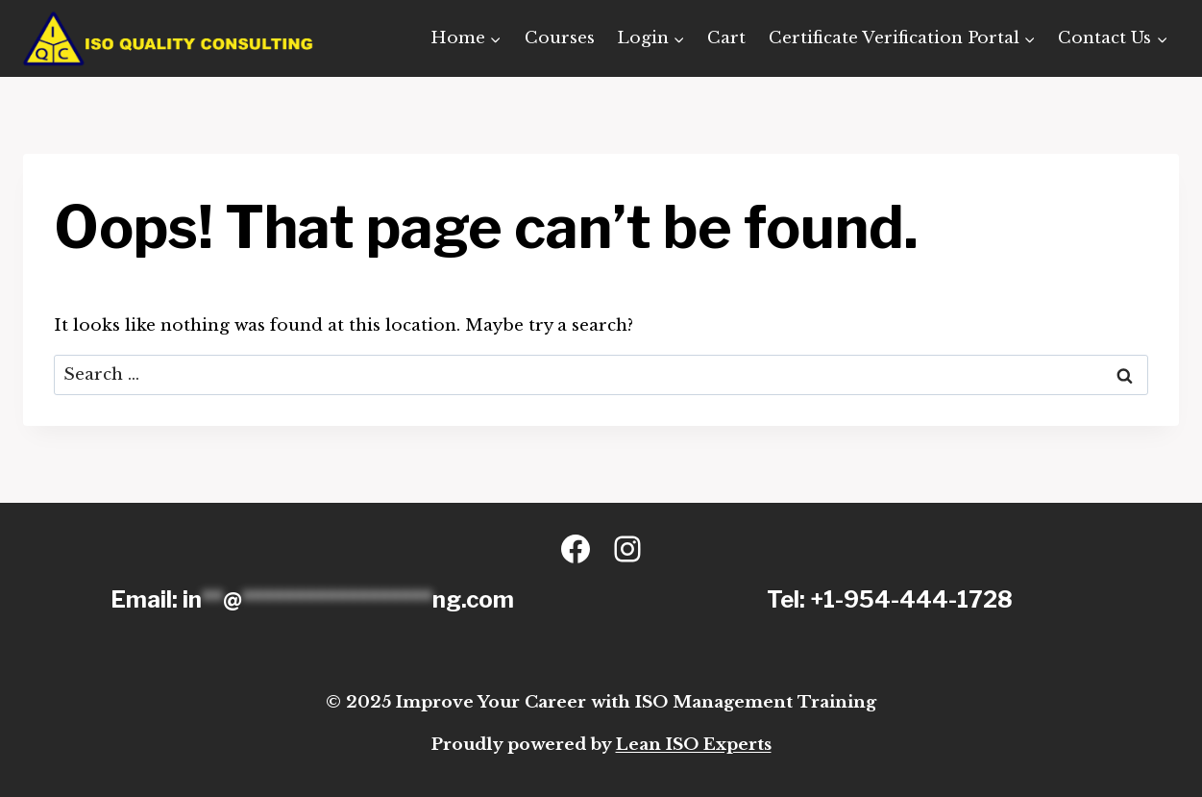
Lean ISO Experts (694, 745)
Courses (560, 38)
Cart (726, 38)
